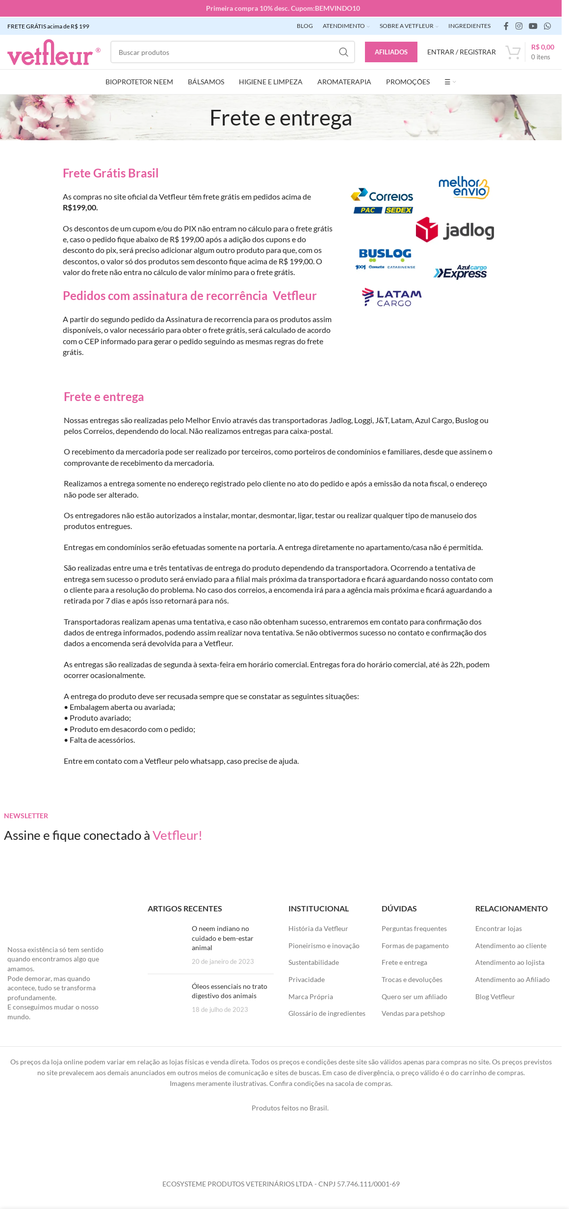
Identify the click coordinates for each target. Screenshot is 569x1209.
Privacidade (306, 978)
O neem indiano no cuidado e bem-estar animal (223, 937)
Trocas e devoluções (412, 978)
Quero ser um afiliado (414, 995)
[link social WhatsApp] (547, 25)
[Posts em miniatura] (166, 944)
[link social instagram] (518, 25)
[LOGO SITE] (54, 50)
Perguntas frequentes (414, 927)
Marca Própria (310, 995)
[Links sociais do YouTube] (533, 25)
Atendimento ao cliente (510, 944)
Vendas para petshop (413, 1012)
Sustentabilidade (313, 961)
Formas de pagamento (415, 944)
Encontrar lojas (498, 927)
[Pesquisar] (232, 51)
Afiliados (391, 50)
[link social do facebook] (506, 25)
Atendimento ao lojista (509, 961)
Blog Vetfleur (495, 995)
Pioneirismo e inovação (324, 944)
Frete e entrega (404, 961)
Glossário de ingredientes (326, 1012)
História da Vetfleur (318, 927)
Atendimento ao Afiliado (512, 978)
